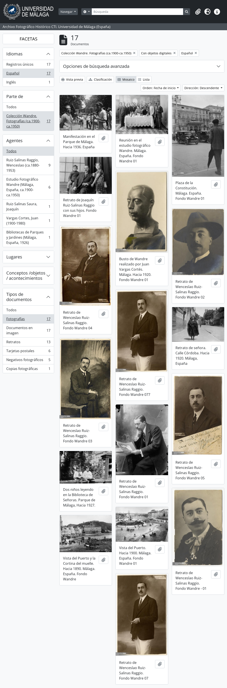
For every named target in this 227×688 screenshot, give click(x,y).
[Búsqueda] (137, 11)
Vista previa (72, 79)
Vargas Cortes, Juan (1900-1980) (28, 221)
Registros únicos (28, 65)
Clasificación (100, 79)
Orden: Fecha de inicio (159, 88)
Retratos (28, 342)
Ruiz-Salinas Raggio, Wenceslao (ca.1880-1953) (28, 165)
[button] (198, 12)
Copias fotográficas (28, 369)
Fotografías (28, 319)
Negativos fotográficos (28, 360)
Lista (144, 79)
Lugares (14, 257)
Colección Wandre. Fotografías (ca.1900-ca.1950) (28, 121)
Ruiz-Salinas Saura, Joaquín (28, 207)
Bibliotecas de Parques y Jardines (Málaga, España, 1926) (28, 237)
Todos (11, 107)
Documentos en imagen (28, 330)
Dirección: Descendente (202, 88)
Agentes (14, 140)
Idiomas (14, 54)
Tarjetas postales (28, 351)
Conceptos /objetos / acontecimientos (25, 275)
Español (28, 74)
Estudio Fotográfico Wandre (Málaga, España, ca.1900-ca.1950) (28, 187)
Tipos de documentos (19, 296)
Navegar (66, 12)
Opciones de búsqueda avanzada (96, 66)
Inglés (28, 83)
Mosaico (126, 79)
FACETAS (28, 39)
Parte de (14, 96)
